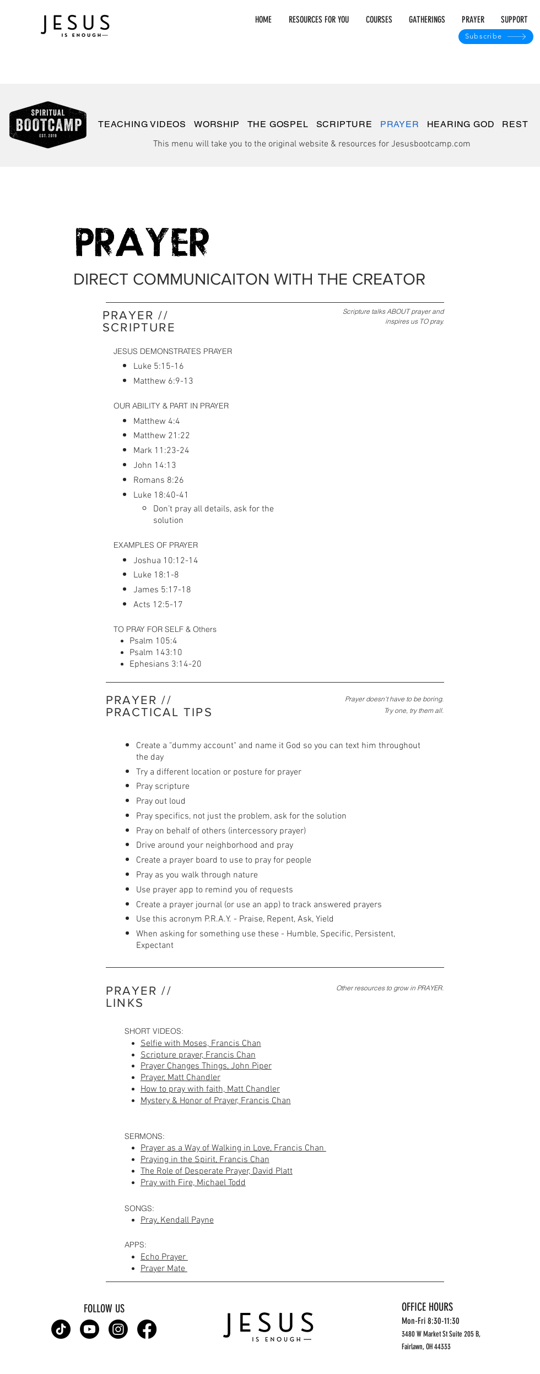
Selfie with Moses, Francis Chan (201, 1043)
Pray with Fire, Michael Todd (193, 1182)
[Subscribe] (495, 36)
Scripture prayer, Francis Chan (198, 1055)
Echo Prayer (164, 1257)
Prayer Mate (164, 1268)
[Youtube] (89, 1329)
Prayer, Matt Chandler (180, 1077)
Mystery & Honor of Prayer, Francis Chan (216, 1100)
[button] (424, 19)
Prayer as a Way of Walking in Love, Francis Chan (233, 1148)
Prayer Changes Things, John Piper (206, 1066)
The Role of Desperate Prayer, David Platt (217, 1171)
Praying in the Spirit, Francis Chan (205, 1159)
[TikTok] (61, 1329)
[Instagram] (118, 1329)
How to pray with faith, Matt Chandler (210, 1089)
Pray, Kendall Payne (177, 1220)
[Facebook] (146, 1329)
